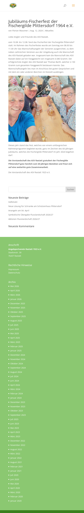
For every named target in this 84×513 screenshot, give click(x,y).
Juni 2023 (14, 423)
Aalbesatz (12, 202)
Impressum (13, 269)
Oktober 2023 (16, 410)
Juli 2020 (14, 475)
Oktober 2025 (16, 312)
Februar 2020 (16, 496)
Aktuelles (49, 30)
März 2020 (15, 492)
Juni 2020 (14, 479)
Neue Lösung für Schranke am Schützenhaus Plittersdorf (35, 206)
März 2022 (15, 453)
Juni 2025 (14, 329)
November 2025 (17, 307)
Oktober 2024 (16, 363)
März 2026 (15, 295)
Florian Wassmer (20, 30)
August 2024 (16, 372)
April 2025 (15, 337)
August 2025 (16, 320)
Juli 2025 (14, 325)
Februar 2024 (16, 393)
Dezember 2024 (17, 355)
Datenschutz (14, 272)
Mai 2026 (14, 286)
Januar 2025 (16, 350)
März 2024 (15, 389)
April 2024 (15, 385)
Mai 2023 (14, 428)
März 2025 (15, 342)
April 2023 (15, 432)
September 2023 (18, 415)
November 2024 (17, 359)
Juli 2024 (14, 376)
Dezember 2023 (17, 402)
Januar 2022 (16, 458)
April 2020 (15, 488)
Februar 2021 (16, 466)
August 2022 (16, 449)
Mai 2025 (14, 333)
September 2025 (18, 316)
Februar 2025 (16, 346)
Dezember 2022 (17, 440)
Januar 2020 (16, 500)
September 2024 (18, 367)
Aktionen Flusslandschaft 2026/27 (24, 219)
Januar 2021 (16, 471)
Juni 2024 (14, 380)
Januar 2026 (16, 299)
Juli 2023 (14, 419)
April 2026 (15, 290)
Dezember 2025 (17, 303)
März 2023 (15, 436)
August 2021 (16, 462)
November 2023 (17, 406)
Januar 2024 (16, 397)
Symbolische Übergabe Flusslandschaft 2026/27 (30, 214)
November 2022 (17, 445)
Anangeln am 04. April (18, 210)
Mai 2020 (14, 483)
